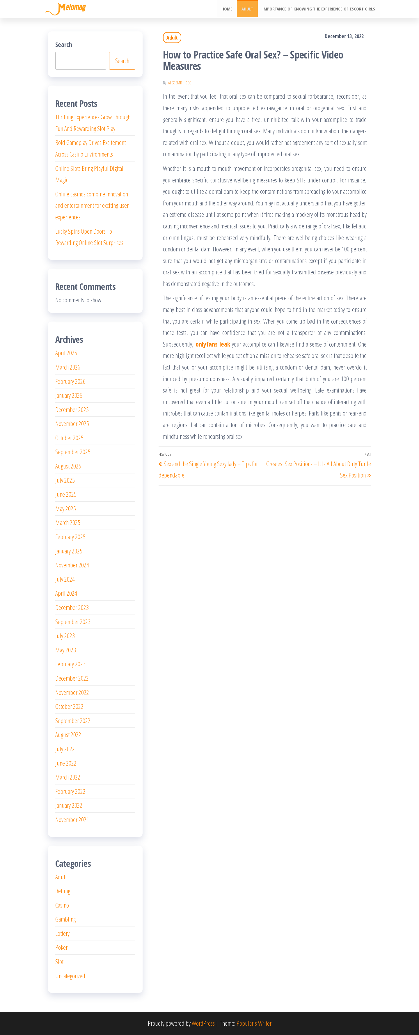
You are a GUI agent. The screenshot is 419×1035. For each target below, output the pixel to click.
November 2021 (72, 819)
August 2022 (68, 734)
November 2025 (72, 423)
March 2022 (67, 777)
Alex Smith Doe (179, 83)
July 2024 (65, 579)
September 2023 (72, 621)
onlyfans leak (213, 344)
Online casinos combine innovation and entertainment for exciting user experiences (92, 205)
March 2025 (67, 522)
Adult (248, 9)
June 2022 (66, 763)
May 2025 (65, 508)
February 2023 (70, 663)
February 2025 (70, 536)
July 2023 (65, 635)
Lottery (62, 933)
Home (228, 9)
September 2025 (72, 451)
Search (63, 44)
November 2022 (72, 692)
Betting (62, 890)
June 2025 (66, 494)
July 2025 (65, 480)
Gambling (65, 919)
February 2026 (70, 381)
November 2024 (72, 564)
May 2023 (65, 649)
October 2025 (69, 437)
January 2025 (68, 550)
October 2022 (69, 706)
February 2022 (70, 791)
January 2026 (68, 395)
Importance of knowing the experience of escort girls (319, 9)
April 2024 (66, 593)
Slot (59, 961)
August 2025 (68, 465)
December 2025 (72, 409)
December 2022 (72, 678)
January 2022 (68, 805)
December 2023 (72, 607)
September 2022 (72, 720)
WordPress (203, 1023)
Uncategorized (70, 975)
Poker (61, 947)
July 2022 (65, 748)
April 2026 (66, 352)
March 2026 (67, 367)
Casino (62, 905)
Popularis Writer (254, 1023)
